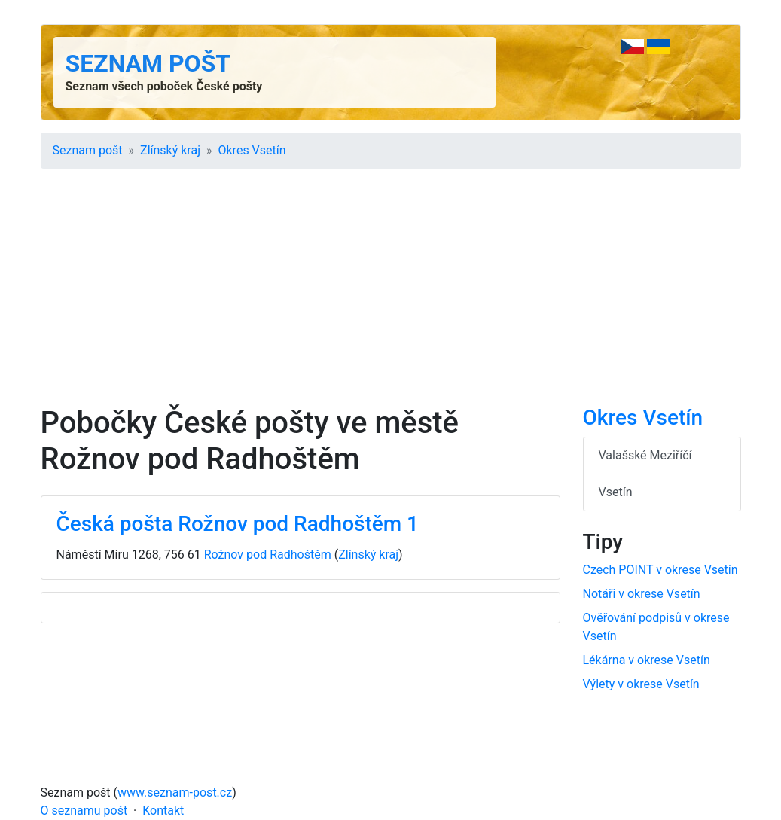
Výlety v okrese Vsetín (641, 684)
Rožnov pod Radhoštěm (267, 554)
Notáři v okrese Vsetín (641, 594)
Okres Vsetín (252, 150)
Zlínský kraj (170, 150)
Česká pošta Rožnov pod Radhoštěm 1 (237, 523)
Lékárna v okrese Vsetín (646, 660)
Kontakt (163, 810)
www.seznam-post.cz (174, 792)
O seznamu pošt (84, 810)
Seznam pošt (148, 63)
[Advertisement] (391, 292)
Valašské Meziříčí (645, 455)
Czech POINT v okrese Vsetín (660, 569)
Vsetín (616, 492)
